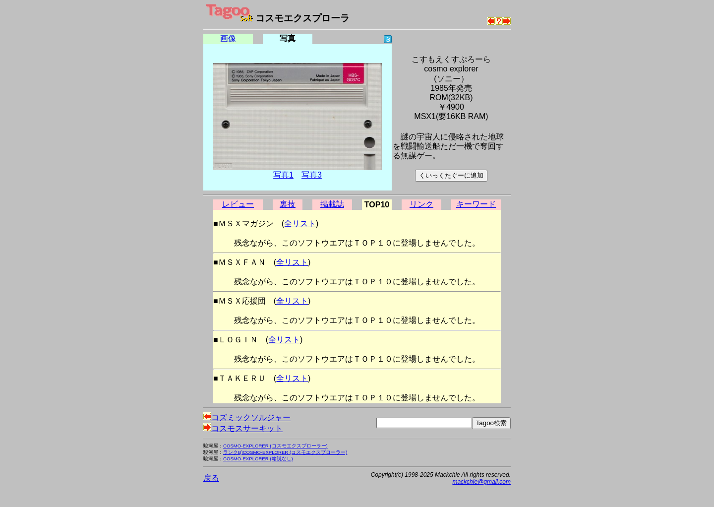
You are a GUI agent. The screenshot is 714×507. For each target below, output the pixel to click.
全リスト (300, 223)
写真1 (283, 175)
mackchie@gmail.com (481, 481)
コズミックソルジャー (247, 417)
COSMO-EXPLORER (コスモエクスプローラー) (275, 445)
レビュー (238, 204)
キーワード (476, 204)
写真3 (311, 175)
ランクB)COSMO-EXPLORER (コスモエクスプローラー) (285, 452)
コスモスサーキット (243, 428)
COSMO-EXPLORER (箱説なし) (258, 458)
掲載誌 (332, 204)
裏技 (288, 204)
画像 (228, 38)
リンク (421, 204)
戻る (211, 478)
